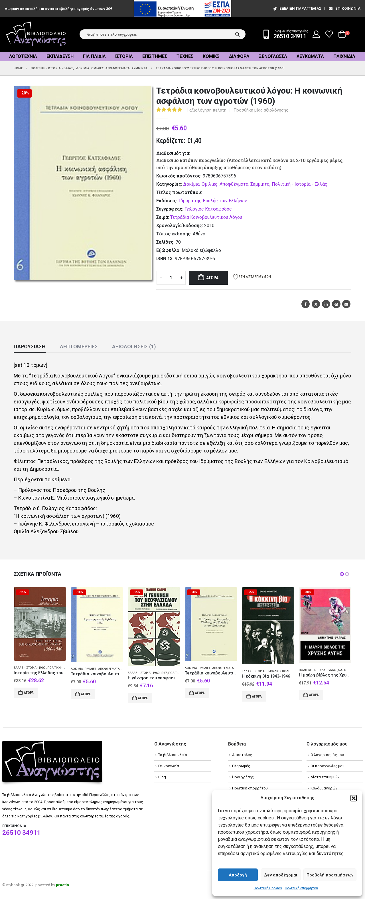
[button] (353, 798)
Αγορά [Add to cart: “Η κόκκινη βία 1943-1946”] (257, 696)
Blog (162, 777)
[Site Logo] (36, 34)
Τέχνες (185, 56)
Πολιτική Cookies (268, 888)
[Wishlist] (329, 34)
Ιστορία (124, 56)
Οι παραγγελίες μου (327, 766)
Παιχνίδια (344, 56)
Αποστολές (242, 755)
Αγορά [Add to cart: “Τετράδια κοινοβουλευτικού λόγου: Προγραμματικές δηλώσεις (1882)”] (86, 694)
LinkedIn (326, 304)
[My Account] (316, 34)
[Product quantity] (171, 278)
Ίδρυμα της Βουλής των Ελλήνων (213, 200)
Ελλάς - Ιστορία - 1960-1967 (147, 672)
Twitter (316, 304)
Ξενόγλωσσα (273, 56)
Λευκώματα (310, 56)
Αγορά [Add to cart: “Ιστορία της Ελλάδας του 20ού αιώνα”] (29, 693)
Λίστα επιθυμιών (325, 777)
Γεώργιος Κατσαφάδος (208, 209)
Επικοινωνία (344, 8)
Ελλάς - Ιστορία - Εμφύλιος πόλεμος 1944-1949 (277, 671)
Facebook (305, 304)
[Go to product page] (40, 624)
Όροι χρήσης (243, 777)
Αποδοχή (238, 875)
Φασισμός (346, 670)
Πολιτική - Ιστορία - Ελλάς (299, 184)
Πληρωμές (241, 766)
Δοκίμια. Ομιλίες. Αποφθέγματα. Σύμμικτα (226, 184)
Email (346, 304)
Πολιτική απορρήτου (301, 888)
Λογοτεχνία (23, 56)
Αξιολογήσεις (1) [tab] (134, 347)
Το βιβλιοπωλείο (172, 755)
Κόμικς (211, 56)
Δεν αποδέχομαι (280, 875)
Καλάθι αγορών (324, 788)
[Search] (238, 34)
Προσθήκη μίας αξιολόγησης (261, 110)
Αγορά (212, 277)
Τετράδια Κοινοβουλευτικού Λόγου (206, 217)
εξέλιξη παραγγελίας (296, 8)
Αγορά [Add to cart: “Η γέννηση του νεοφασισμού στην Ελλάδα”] (143, 698)
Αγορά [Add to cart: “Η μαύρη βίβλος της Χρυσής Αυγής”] (314, 695)
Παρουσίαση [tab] (30, 347)
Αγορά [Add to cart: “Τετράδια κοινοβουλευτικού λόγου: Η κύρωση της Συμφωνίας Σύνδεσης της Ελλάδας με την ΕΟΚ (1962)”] (200, 693)
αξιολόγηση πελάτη (206, 110)
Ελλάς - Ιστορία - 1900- (30, 667)
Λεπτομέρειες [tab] (79, 347)
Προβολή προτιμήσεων (330, 875)
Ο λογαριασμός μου (327, 755)
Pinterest (336, 304)
